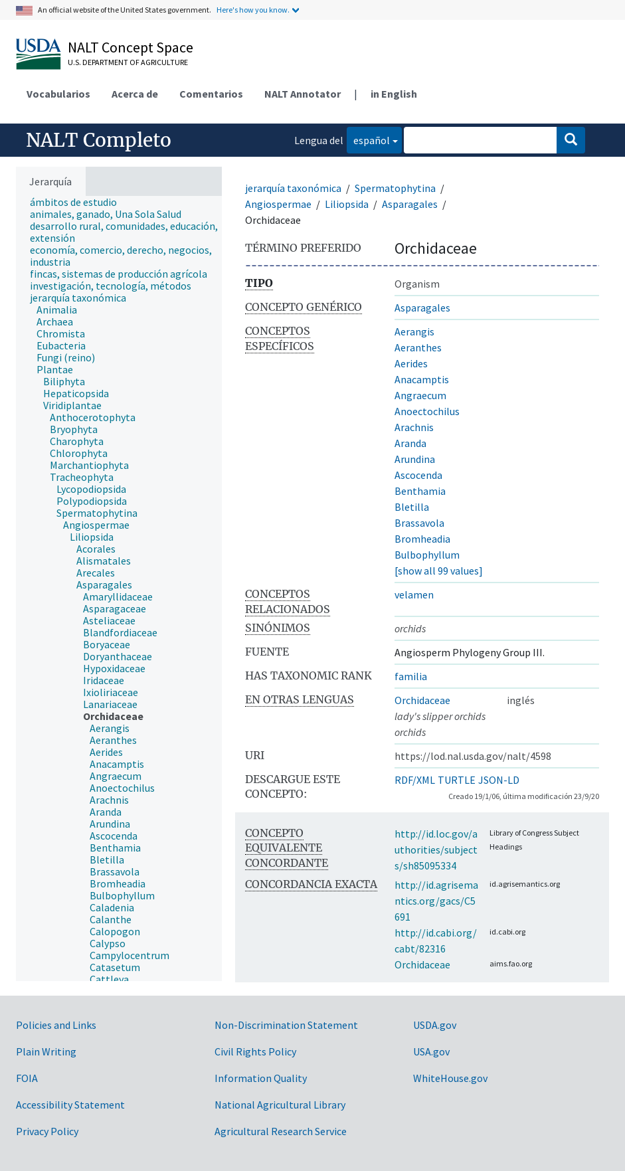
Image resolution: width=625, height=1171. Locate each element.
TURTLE (457, 779)
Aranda (410, 443)
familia (411, 676)
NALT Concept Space (130, 47)
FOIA (27, 1078)
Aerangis (414, 331)
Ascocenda (418, 475)
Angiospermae (278, 204)
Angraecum (420, 395)
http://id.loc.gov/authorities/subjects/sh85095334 (436, 849)
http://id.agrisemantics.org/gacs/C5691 (436, 900)
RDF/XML (415, 779)
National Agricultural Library (280, 1104)
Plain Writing (46, 1051)
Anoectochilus (427, 411)
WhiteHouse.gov (450, 1078)
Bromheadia (422, 538)
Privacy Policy (47, 1131)
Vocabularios (58, 93)
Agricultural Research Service (281, 1131)
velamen (414, 594)
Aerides (411, 363)
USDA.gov (434, 1025)
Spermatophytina (395, 188)
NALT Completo (98, 140)
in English (394, 93)
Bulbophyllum (427, 554)
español (368, 139)
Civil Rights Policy (255, 1051)
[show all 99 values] (439, 570)
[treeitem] (79, 202)
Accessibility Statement (70, 1104)
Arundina (415, 459)
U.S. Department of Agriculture (128, 62)
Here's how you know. (253, 10)
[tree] (119, 588)
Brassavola (419, 522)
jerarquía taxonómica (293, 188)
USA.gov (431, 1051)
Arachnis (414, 427)
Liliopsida (347, 204)
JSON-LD (498, 779)
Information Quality (261, 1078)
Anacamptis (422, 379)
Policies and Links (56, 1025)
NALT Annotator (302, 93)
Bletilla (412, 506)
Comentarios (211, 93)
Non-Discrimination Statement (286, 1025)
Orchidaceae (422, 700)
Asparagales (410, 204)
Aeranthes (418, 347)
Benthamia (420, 490)
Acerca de (135, 93)
